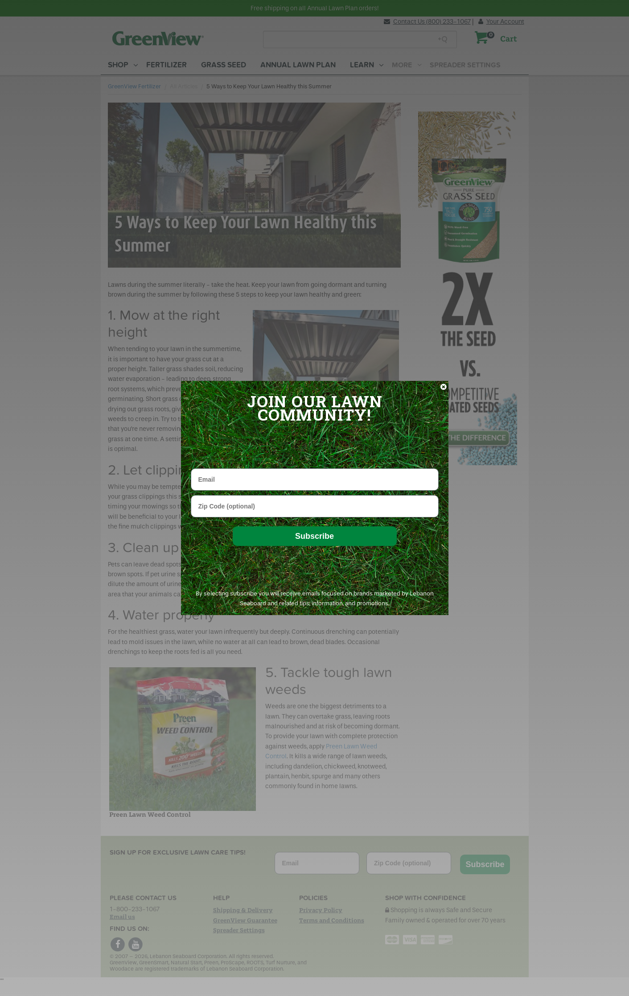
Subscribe (314, 536)
